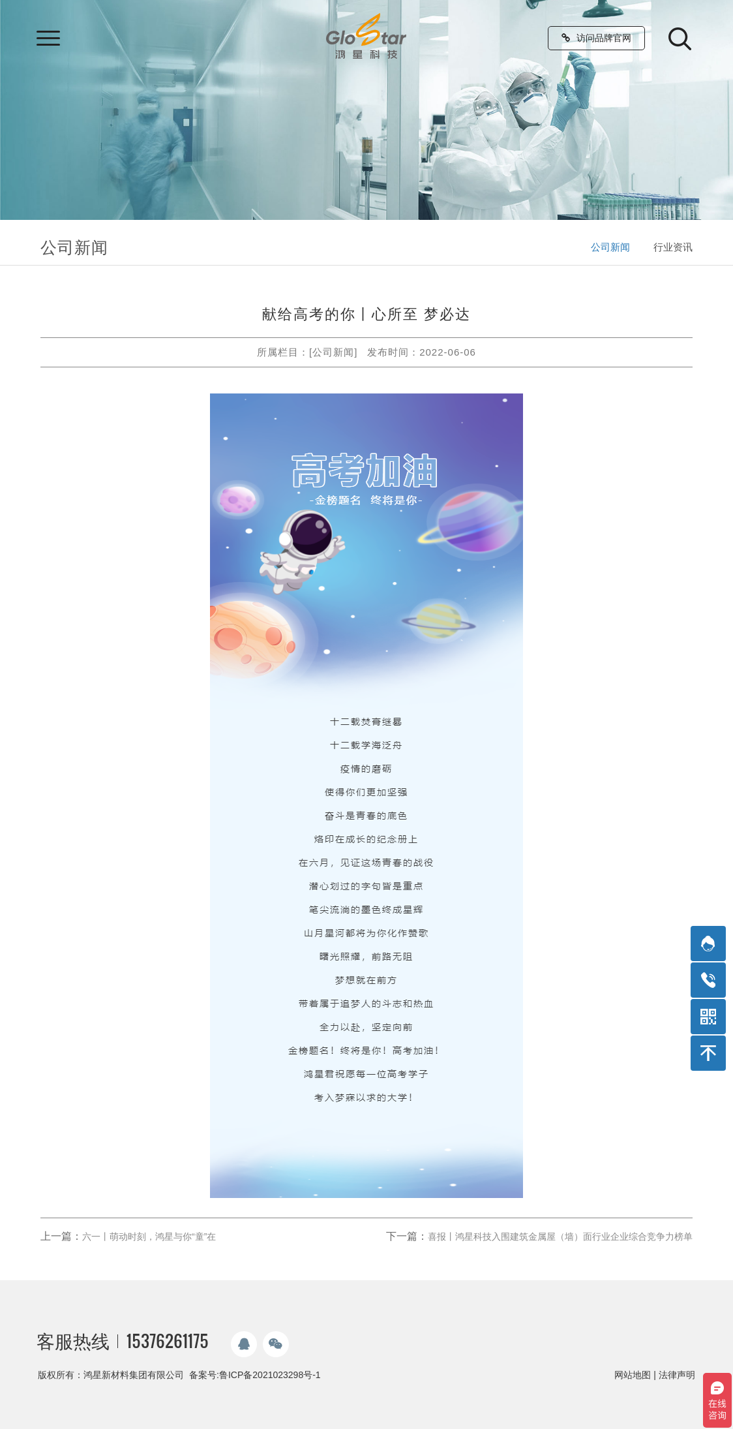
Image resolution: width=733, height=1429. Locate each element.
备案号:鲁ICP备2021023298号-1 (255, 1375)
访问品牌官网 (596, 38)
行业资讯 (673, 247)
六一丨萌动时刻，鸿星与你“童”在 (149, 1236)
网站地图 (632, 1375)
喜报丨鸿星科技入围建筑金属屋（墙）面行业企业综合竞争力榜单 (560, 1236)
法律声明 (677, 1375)
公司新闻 (610, 247)
